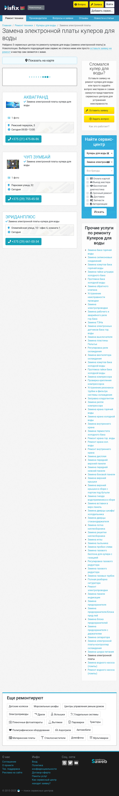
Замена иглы (95, 539)
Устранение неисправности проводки (96, 297)
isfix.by (15, 7)
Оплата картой (100, 178)
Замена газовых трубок (101, 575)
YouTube (76, 763)
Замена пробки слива (100, 546)
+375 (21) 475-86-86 (23, 139)
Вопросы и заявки (63, 18)
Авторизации (98, 204)
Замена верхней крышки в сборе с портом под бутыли (99, 489)
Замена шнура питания (101, 651)
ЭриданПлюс (20, 216)
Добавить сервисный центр (103, 10)
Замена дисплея (97, 456)
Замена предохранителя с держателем (98, 630)
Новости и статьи (104, 18)
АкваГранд (36, 97)
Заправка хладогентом (101, 398)
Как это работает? (99, 126)
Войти (109, 4)
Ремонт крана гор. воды (101, 438)
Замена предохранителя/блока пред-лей (101, 612)
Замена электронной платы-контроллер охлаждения (99, 644)
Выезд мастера (100, 182)
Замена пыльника (98, 543)
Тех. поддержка (11, 769)
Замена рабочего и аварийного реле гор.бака (98, 315)
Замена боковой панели (101, 474)
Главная (6, 25)
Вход (34, 761)
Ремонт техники (14, 18)
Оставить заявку (96, 110)
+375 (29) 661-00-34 (23, 241)
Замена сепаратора (99, 637)
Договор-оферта (41, 772)
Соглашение (9, 761)
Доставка (97, 196)
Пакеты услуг (39, 776)
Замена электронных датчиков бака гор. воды (100, 330)
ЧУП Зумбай (37, 157)
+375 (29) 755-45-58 (23, 199)
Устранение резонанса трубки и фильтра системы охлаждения (100, 391)
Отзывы (83, 18)
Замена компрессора (100, 376)
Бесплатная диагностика (98, 187)
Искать (99, 212)
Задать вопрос (99, 118)
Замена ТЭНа (95, 322)
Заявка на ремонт (99, 4)
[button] (99, 153)
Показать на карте (39, 60)
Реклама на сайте (12, 772)
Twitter (70, 763)
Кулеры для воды (46, 25)
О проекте (8, 765)
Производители (38, 18)
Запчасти (97, 200)
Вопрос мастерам (83, 4)
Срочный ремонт (101, 193)
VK (64, 763)
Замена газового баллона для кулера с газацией (100, 554)
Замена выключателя (100, 336)
